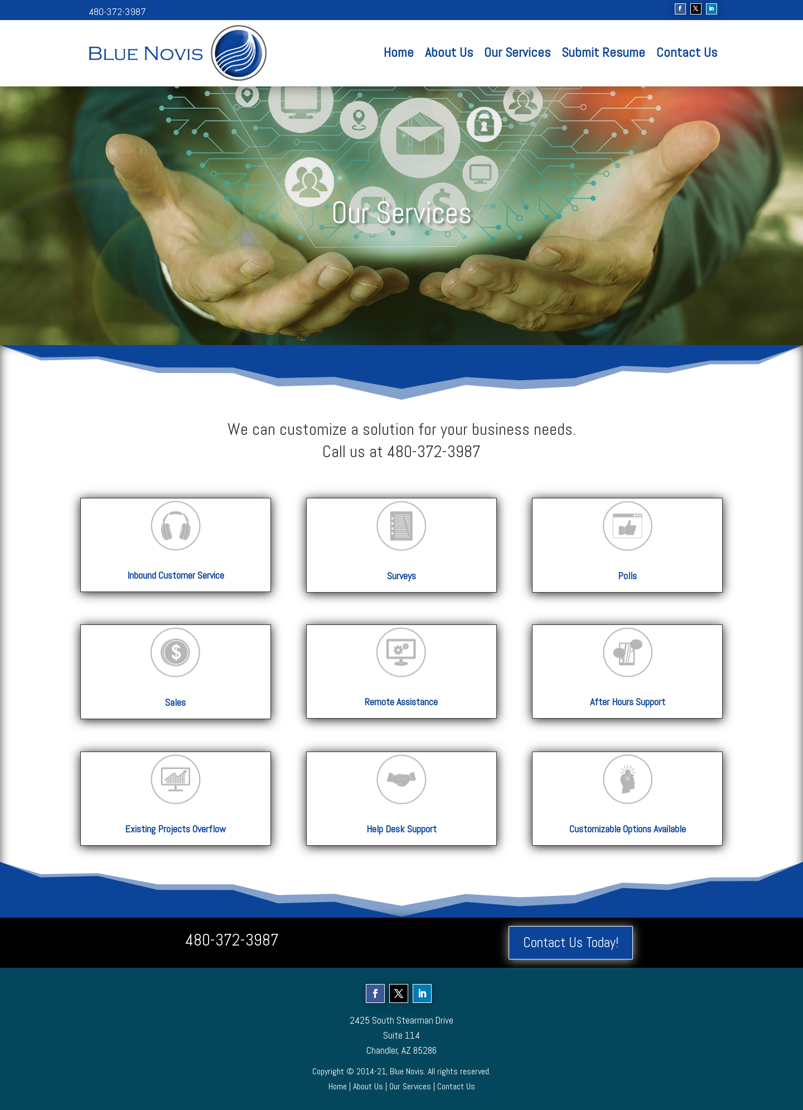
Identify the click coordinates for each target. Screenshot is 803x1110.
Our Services (517, 52)
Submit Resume (603, 52)
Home (399, 52)
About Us (449, 52)
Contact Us (686, 52)
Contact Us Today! (570, 942)
